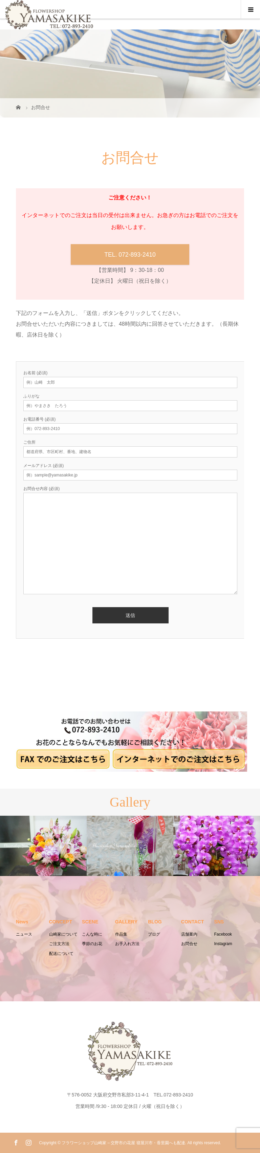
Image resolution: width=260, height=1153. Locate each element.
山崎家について (63, 934)
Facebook (223, 934)
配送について (61, 953)
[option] (43, 846)
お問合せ (189, 943)
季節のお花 (92, 943)
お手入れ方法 (127, 943)
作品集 (121, 934)
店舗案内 (189, 934)
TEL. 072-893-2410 (130, 254)
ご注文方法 (59, 943)
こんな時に (92, 934)
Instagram (223, 943)
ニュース (24, 934)
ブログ (154, 934)
